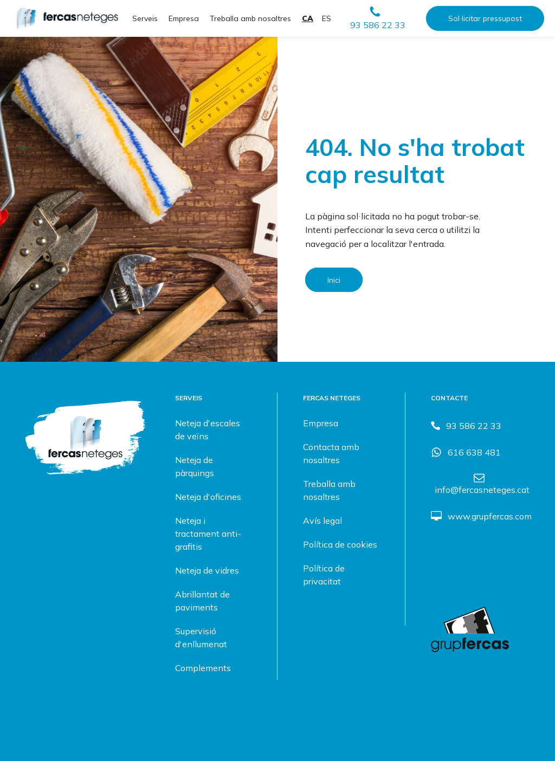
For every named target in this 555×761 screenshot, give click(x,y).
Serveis (145, 18)
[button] (377, 18)
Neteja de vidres (207, 570)
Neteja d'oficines (208, 496)
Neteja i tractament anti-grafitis (208, 533)
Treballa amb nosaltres (250, 18)
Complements (203, 667)
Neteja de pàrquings (194, 466)
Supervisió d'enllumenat (201, 637)
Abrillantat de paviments (202, 601)
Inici (333, 280)
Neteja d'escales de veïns (207, 429)
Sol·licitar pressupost (485, 18)
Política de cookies (340, 544)
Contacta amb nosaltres (331, 453)
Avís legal (322, 520)
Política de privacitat (324, 575)
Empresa (184, 18)
